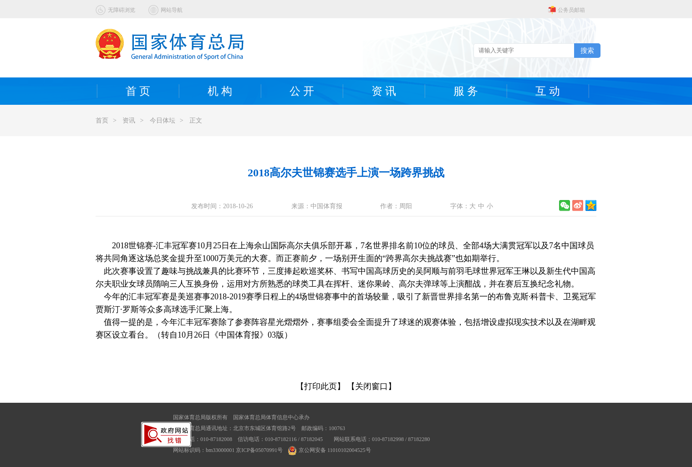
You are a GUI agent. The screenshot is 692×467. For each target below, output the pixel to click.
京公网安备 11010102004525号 (329, 450)
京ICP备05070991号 (259, 450)
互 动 (547, 91)
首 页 (138, 91)
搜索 (587, 50)
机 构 (220, 91)
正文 (195, 120)
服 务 (465, 91)
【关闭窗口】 (371, 386)
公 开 (302, 91)
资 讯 (383, 91)
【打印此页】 (320, 386)
